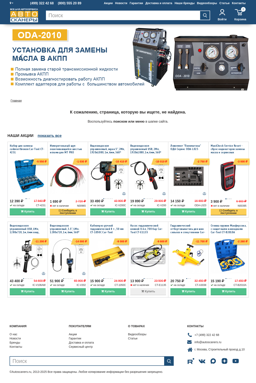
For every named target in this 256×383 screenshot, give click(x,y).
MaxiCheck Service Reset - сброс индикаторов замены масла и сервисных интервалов (228, 150)
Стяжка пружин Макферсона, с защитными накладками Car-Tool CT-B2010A (228, 230)
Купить (27, 212)
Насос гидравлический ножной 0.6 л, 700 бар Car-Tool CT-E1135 (146, 230)
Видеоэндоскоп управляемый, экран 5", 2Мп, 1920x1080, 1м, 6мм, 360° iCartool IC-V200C (107, 150)
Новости (121, 3)
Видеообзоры (207, 3)
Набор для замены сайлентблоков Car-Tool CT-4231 (27, 149)
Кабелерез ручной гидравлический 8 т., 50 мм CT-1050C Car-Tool (107, 230)
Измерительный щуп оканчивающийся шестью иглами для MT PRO (66, 149)
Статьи (224, 3)
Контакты (239, 3)
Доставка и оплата (158, 3)
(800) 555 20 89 (69, 3)
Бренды (15, 345)
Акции (108, 3)
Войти (222, 15)
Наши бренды (184, 3)
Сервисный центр (81, 349)
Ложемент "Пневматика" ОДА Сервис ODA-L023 (185, 147)
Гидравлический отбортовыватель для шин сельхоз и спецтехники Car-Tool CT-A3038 (187, 232)
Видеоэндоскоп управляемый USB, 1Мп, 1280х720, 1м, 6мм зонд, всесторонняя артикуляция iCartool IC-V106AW (27, 233)
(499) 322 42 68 (42, 3)
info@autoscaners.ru (207, 344)
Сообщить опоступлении (68, 213)
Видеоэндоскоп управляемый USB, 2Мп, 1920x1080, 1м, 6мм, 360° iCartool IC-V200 (145, 150)
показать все (50, 136)
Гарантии (136, 3)
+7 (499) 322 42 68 (206, 337)
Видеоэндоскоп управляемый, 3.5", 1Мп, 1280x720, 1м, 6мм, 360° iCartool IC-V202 (64, 232)
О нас (13, 337)
